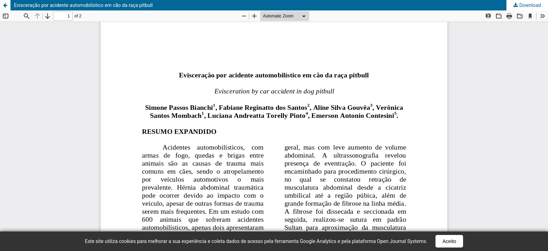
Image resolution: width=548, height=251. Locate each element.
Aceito (449, 241)
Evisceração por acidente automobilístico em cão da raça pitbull (83, 5)
